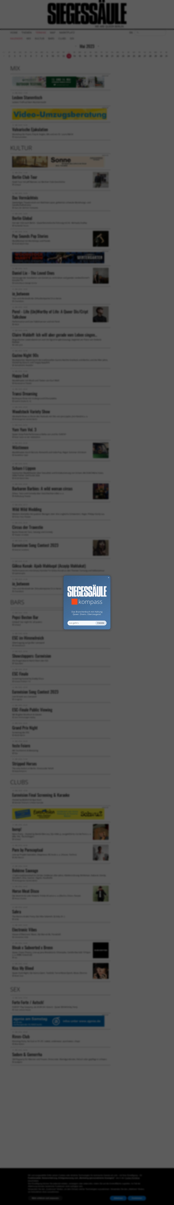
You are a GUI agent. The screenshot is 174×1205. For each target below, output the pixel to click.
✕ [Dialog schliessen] (102, 577)
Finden (100, 623)
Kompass (90, 601)
